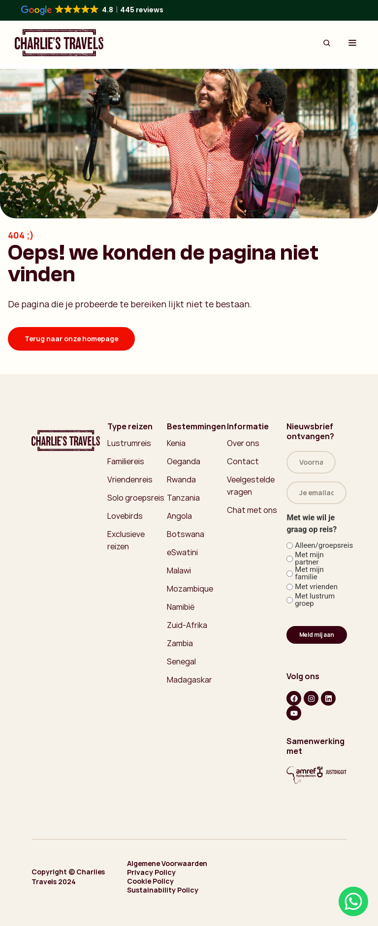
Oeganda (183, 461)
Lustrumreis (129, 443)
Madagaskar (189, 679)
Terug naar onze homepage (71, 338)
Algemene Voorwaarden (167, 863)
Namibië (180, 606)
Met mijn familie (309, 573)
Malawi (179, 570)
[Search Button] (327, 43)
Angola (179, 515)
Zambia (180, 643)
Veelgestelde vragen (251, 485)
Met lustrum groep (315, 600)
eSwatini (182, 552)
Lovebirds (125, 515)
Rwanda (181, 479)
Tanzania (183, 497)
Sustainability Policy (162, 890)
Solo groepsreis (135, 497)
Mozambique (190, 588)
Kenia (176, 443)
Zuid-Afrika (187, 625)
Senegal (181, 661)
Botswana (185, 534)
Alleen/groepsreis (317, 545)
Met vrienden (316, 587)
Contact (243, 461)
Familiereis (125, 461)
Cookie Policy (150, 881)
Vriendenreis (130, 479)
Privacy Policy (151, 872)
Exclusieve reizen (126, 540)
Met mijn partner (309, 558)
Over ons (243, 443)
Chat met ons (252, 510)
